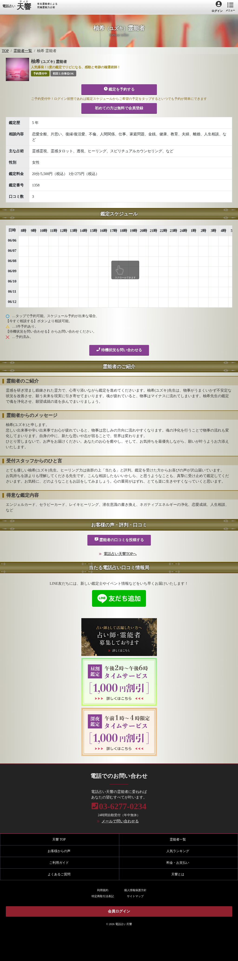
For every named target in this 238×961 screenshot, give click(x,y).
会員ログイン (119, 911)
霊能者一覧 (22, 51)
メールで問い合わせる (120, 821)
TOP (5, 51)
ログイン (217, 11)
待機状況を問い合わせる (119, 349)
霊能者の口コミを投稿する (119, 539)
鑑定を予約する (119, 89)
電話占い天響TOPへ (120, 554)
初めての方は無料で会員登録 (119, 108)
